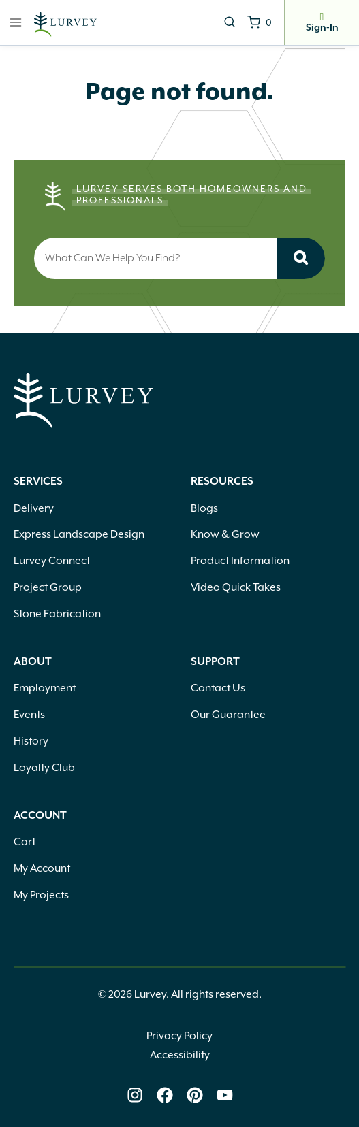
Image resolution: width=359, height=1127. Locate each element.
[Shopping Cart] (259, 22)
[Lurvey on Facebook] (165, 1095)
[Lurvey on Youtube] (225, 1095)
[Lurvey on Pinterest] (195, 1095)
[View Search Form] (229, 22)
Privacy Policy (179, 1036)
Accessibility (180, 1055)
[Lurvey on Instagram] (135, 1095)
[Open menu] (16, 22)
